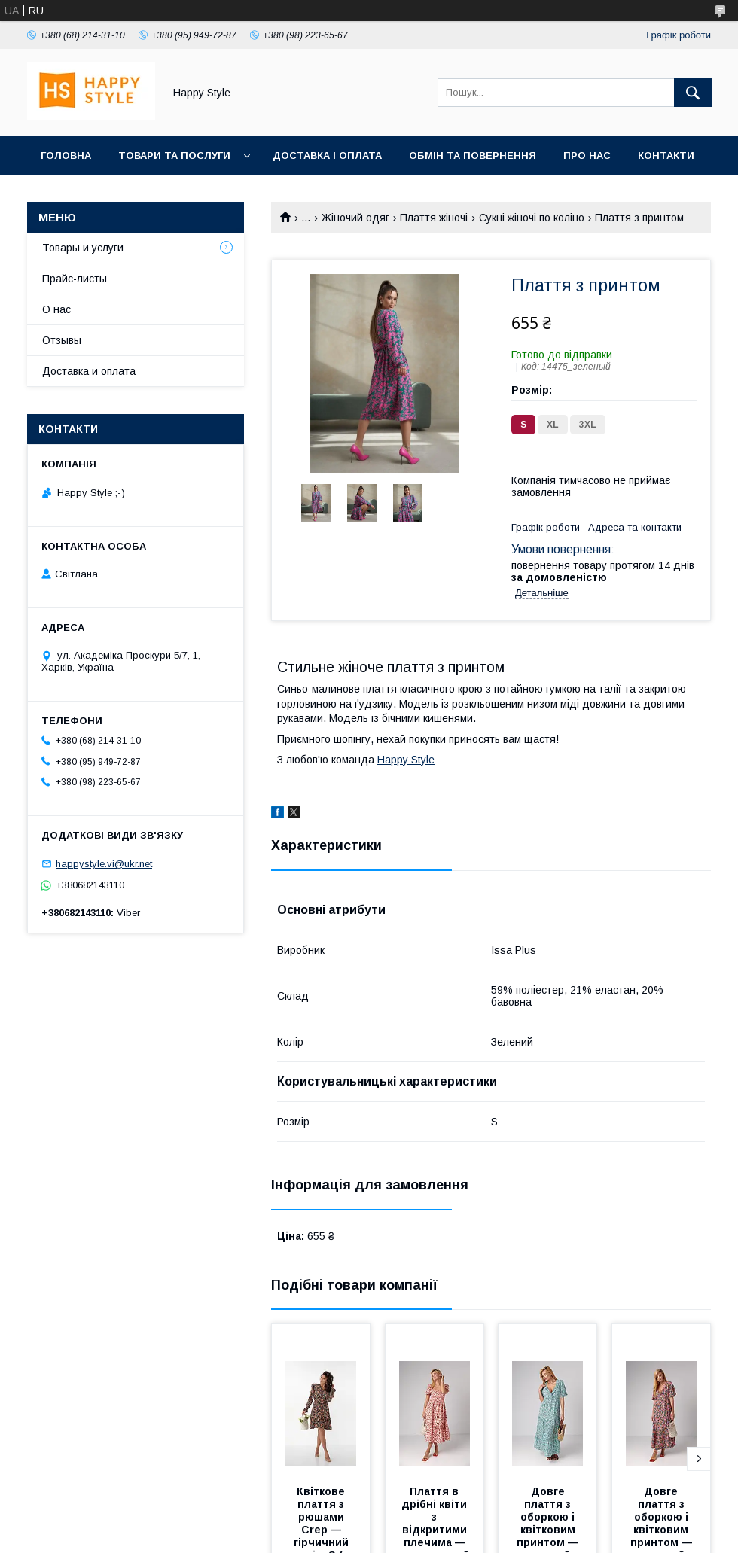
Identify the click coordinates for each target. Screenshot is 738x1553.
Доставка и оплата (89, 371)
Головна (66, 155)
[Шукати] (693, 92)
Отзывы (61, 340)
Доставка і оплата (327, 155)
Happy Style (406, 760)
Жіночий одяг (355, 218)
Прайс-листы (74, 279)
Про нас (587, 155)
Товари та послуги (174, 155)
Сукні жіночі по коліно (531, 218)
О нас (56, 309)
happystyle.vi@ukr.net (104, 863)
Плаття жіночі (434, 218)
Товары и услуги (83, 248)
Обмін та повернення (472, 155)
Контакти (666, 155)
